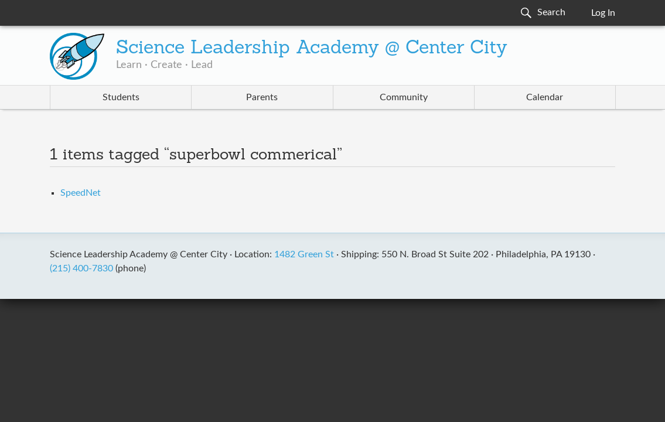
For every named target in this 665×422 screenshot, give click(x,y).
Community (404, 97)
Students (121, 97)
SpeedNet (80, 193)
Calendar (544, 97)
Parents (262, 97)
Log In (603, 13)
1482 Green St (304, 254)
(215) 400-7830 (81, 268)
